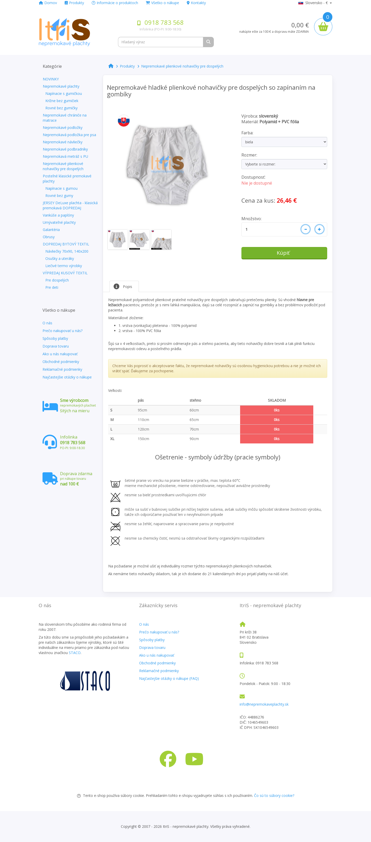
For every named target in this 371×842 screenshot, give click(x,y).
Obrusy (49, 236)
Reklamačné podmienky (62, 369)
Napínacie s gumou (61, 188)
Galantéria (51, 229)
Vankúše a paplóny (58, 215)
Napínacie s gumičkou (63, 93)
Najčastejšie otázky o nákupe (67, 377)
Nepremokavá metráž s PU (65, 156)
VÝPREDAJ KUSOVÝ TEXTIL (65, 272)
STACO (75, 652)
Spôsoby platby (55, 338)
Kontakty (196, 2)
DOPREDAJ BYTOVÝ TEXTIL (66, 244)
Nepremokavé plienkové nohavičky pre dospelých (63, 166)
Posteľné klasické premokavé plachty (67, 179)
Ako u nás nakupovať (60, 353)
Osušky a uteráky (59, 258)
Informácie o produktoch (115, 2)
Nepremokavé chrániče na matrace (65, 118)
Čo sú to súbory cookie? (274, 795)
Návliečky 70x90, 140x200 (66, 251)
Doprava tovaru (56, 346)
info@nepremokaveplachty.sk (264, 704)
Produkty (74, 2)
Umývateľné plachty (59, 222)
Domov (48, 2)
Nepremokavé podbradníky (65, 149)
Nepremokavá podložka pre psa (69, 134)
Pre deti (51, 287)
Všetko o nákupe (162, 2)
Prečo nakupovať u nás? (62, 330)
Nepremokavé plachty (61, 86)
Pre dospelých (57, 280)
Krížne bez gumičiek (61, 100)
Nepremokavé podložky (62, 127)
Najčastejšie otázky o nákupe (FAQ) (169, 678)
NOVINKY (51, 79)
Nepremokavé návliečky (62, 141)
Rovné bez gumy (59, 195)
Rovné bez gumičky (61, 107)
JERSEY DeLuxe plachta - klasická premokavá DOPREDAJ (70, 205)
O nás (47, 322)
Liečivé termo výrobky (63, 265)
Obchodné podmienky (61, 361)
